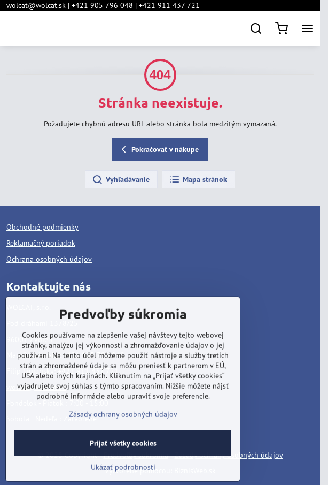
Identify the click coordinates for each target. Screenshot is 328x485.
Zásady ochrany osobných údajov (123, 438)
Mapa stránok (198, 180)
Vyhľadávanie (121, 180)
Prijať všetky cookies (123, 467)
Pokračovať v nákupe (158, 149)
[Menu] (307, 28)
